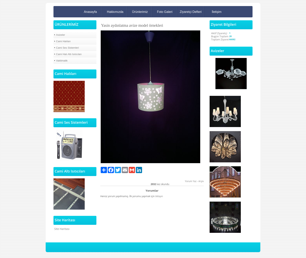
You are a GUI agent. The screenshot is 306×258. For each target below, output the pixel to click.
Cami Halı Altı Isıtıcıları (69, 54)
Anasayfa (90, 11)
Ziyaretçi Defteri (191, 11)
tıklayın (159, 196)
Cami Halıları (63, 41)
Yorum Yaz (190, 181)
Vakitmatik (62, 60)
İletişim (216, 11)
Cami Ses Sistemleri (67, 47)
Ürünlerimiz (140, 11)
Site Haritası (61, 229)
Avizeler (60, 34)
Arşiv (201, 181)
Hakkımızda (115, 11)
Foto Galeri (164, 11)
